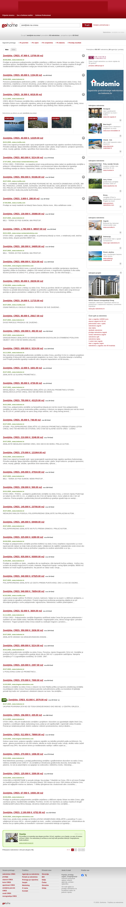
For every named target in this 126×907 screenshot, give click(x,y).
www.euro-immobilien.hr (111, 131)
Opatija (22, 834)
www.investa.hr (108, 170)
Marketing (26, 885)
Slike (13, 50)
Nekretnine (107, 32)
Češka (44, 882)
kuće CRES (6, 882)
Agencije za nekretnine (30, 874)
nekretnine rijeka (94, 339)
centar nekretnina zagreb (97, 334)
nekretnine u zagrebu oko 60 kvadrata (102, 346)
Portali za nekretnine (30, 877)
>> (83, 850)
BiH (43, 877)
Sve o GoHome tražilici (25, 15)
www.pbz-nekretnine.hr (97, 309)
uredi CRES (6, 893)
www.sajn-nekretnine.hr (111, 243)
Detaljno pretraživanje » (101, 25)
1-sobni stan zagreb (95, 341)
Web (6, 50)
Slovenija (45, 874)
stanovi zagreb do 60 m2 (97, 321)
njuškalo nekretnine (95, 330)
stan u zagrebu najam (96, 343)
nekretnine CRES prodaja (8, 875)
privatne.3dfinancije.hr (96, 66)
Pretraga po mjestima (30, 880)
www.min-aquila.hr (109, 117)
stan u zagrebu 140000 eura (98, 319)
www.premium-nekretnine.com (108, 204)
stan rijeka (92, 328)
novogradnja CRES (9, 896)
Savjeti (24, 882)
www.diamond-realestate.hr (108, 147)
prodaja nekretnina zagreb (98, 332)
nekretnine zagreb (95, 326)
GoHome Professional (43, 15)
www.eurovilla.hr (109, 227)
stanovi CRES (7, 880)
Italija (44, 880)
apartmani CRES (8, 885)
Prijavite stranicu (8, 15)
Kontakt (25, 891)
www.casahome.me (110, 186)
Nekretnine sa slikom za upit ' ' (19, 113)
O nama (25, 888)
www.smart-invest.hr (26, 843)
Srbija (44, 888)
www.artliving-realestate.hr (108, 259)
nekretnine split (94, 337)
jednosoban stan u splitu (97, 323)
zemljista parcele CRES (8, 889)
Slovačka (45, 885)
